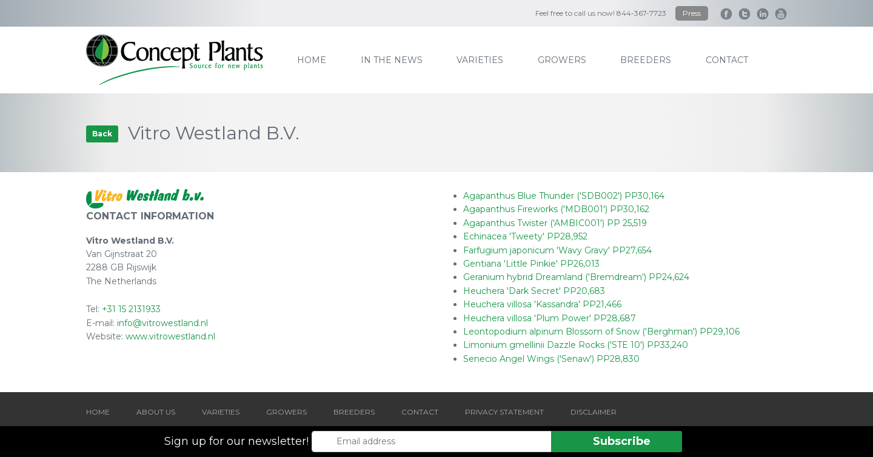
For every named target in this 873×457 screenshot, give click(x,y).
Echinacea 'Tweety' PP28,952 (525, 236)
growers (562, 60)
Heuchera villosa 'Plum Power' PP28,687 (549, 318)
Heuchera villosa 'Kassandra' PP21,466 (542, 304)
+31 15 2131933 (131, 309)
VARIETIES (220, 411)
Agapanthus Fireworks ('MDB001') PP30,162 (556, 209)
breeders (645, 60)
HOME (98, 411)
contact (727, 60)
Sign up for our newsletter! (236, 441)
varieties (480, 60)
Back (102, 133)
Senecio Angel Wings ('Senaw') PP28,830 (551, 358)
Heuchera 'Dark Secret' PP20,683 (534, 290)
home (311, 60)
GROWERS (286, 411)
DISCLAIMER (593, 411)
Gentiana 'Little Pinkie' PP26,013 (531, 263)
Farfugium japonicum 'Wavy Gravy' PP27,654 (557, 250)
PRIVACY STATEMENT (504, 411)
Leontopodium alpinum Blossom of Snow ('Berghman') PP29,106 (601, 331)
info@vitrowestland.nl (162, 323)
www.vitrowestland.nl (170, 336)
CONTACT (419, 411)
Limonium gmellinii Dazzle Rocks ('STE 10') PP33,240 (575, 344)
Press (692, 13)
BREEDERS (354, 411)
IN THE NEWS (392, 60)
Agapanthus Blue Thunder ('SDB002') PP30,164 (563, 195)
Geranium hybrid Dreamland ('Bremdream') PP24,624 (576, 277)
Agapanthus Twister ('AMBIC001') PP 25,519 (555, 223)
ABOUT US (155, 411)
